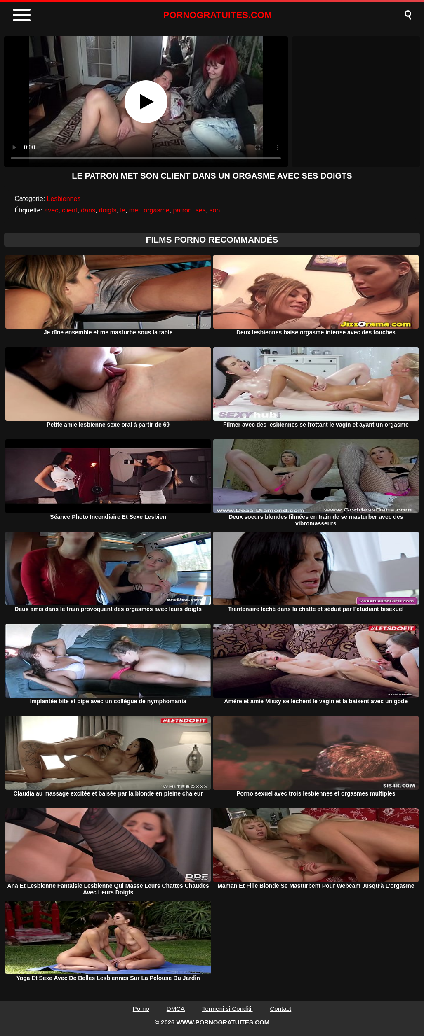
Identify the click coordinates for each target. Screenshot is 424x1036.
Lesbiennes (64, 198)
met (134, 210)
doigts (108, 210)
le (122, 210)
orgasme (156, 210)
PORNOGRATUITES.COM (217, 15)
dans (88, 210)
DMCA (176, 1008)
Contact (281, 1008)
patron (182, 210)
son (215, 210)
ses (201, 210)
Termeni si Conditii (227, 1008)
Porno (141, 1008)
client (69, 210)
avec (51, 210)
